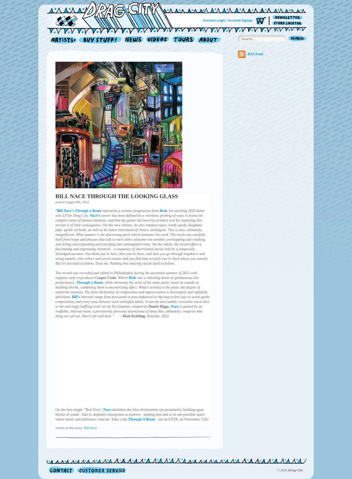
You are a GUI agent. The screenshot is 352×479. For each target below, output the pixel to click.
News (134, 40)
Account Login (214, 20)
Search (297, 39)
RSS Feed (250, 54)
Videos (158, 40)
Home (113, 14)
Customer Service (101, 470)
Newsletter (288, 17)
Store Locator (288, 23)
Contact (61, 470)
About (209, 40)
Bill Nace (90, 428)
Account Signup (240, 20)
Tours (183, 40)
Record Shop (100, 40)
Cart (261, 21)
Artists (62, 40)
